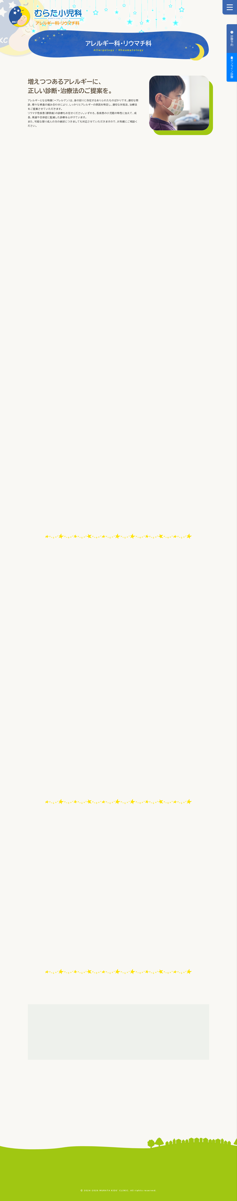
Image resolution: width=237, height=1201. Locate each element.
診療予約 (232, 40)
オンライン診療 (232, 68)
